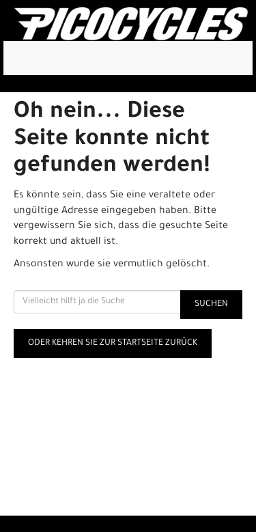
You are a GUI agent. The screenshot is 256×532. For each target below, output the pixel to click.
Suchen (211, 304)
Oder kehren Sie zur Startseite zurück (112, 343)
